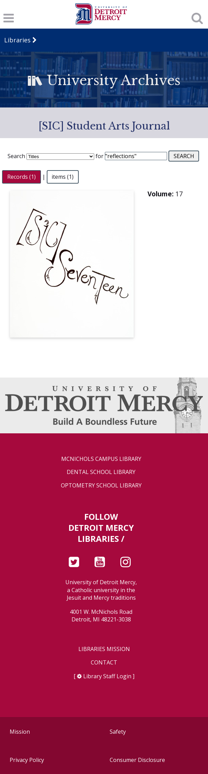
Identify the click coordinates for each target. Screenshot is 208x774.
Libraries (17, 40)
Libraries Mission (104, 649)
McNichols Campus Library (101, 459)
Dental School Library (101, 472)
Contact (104, 662)
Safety (118, 731)
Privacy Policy (27, 760)
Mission (20, 731)
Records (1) (21, 176)
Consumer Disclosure (137, 760)
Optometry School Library (101, 485)
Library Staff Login (107, 676)
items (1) (63, 176)
